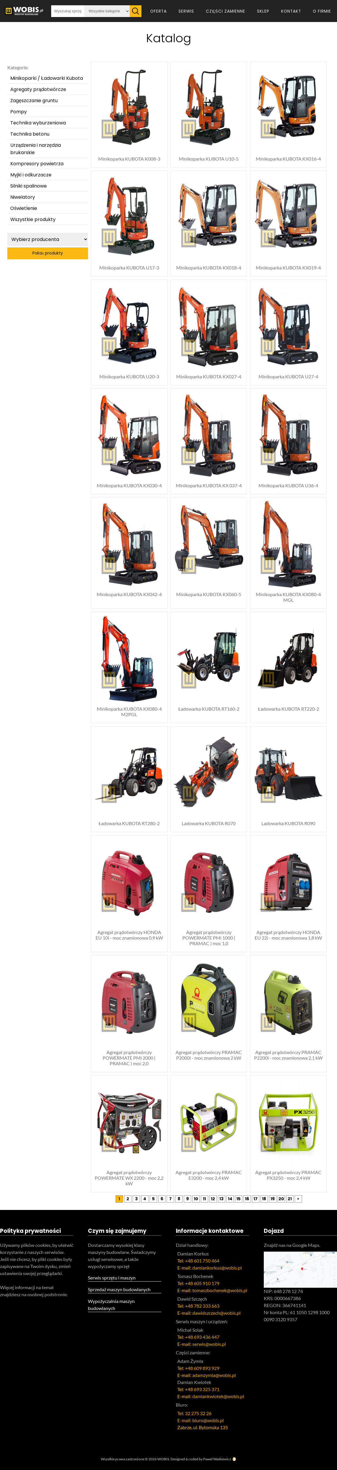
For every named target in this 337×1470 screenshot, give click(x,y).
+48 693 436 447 (202, 1337)
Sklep (263, 11)
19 (273, 1199)
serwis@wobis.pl (209, 1344)
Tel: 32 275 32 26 (194, 1413)
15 (238, 1199)
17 (255, 1199)
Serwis (186, 11)
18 (264, 1199)
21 (290, 1199)
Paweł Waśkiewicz (217, 1459)
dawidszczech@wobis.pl (216, 1313)
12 (213, 1199)
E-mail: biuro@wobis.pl (200, 1420)
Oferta (158, 11)
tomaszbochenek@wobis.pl (219, 1290)
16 (247, 1199)
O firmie (322, 11)
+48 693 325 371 (202, 1389)
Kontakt (291, 11)
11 (204, 1199)
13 (221, 1199)
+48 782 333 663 (202, 1306)
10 (196, 1199)
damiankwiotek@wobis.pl (218, 1396)
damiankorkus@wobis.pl (217, 1267)
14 (230, 1199)
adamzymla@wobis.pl (214, 1375)
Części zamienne (225, 11)
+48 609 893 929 (202, 1368)
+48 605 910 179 (202, 1283)
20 (281, 1199)
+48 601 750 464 (202, 1260)
